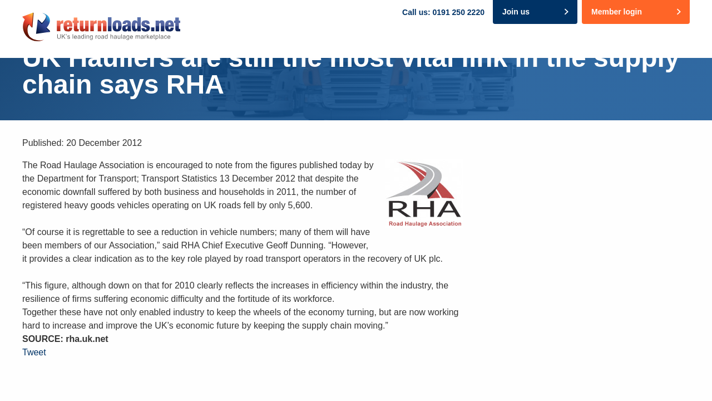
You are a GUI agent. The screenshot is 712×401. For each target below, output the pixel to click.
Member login (616, 11)
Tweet (34, 352)
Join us (516, 11)
